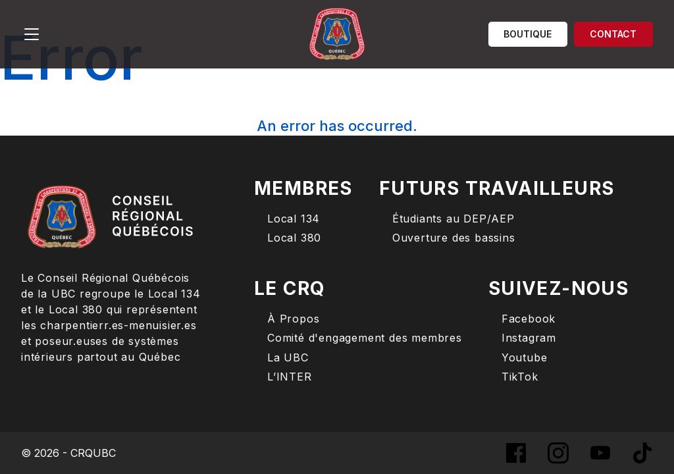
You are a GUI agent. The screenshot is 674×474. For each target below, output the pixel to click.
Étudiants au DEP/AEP (453, 219)
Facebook (529, 319)
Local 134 (293, 219)
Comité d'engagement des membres (364, 338)
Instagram (529, 338)
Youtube (525, 358)
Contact (613, 34)
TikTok (520, 377)
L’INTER (289, 377)
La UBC (288, 358)
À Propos (293, 319)
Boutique (528, 34)
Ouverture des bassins (453, 238)
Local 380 (294, 238)
